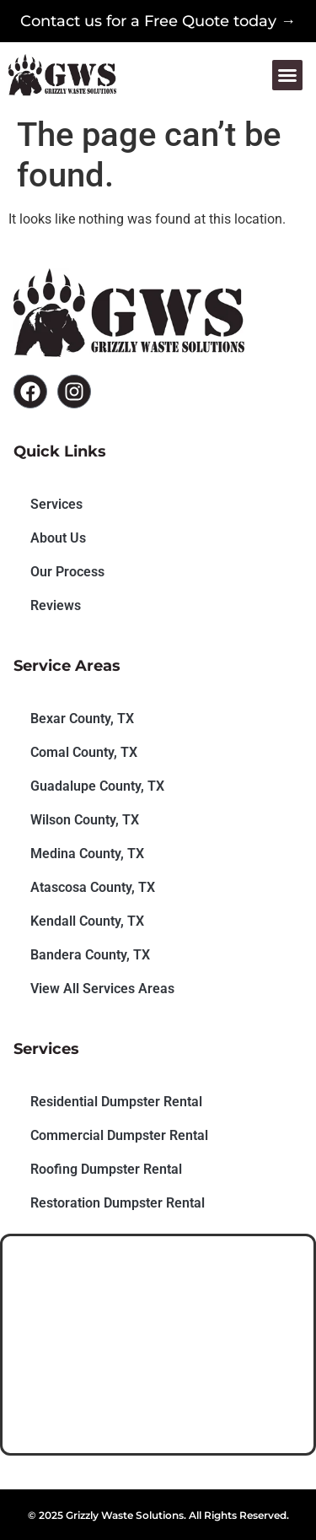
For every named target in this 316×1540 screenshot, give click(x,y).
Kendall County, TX (87, 921)
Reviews (55, 605)
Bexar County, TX (82, 719)
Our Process (67, 572)
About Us (58, 538)
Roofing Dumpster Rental (106, 1169)
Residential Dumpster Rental (116, 1102)
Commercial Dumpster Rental (119, 1135)
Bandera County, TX (90, 955)
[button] (287, 75)
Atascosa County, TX (92, 887)
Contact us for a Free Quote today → (158, 21)
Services (56, 504)
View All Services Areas (102, 989)
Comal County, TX (83, 752)
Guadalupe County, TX (97, 786)
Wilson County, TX (84, 820)
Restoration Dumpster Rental (117, 1203)
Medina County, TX (87, 854)
